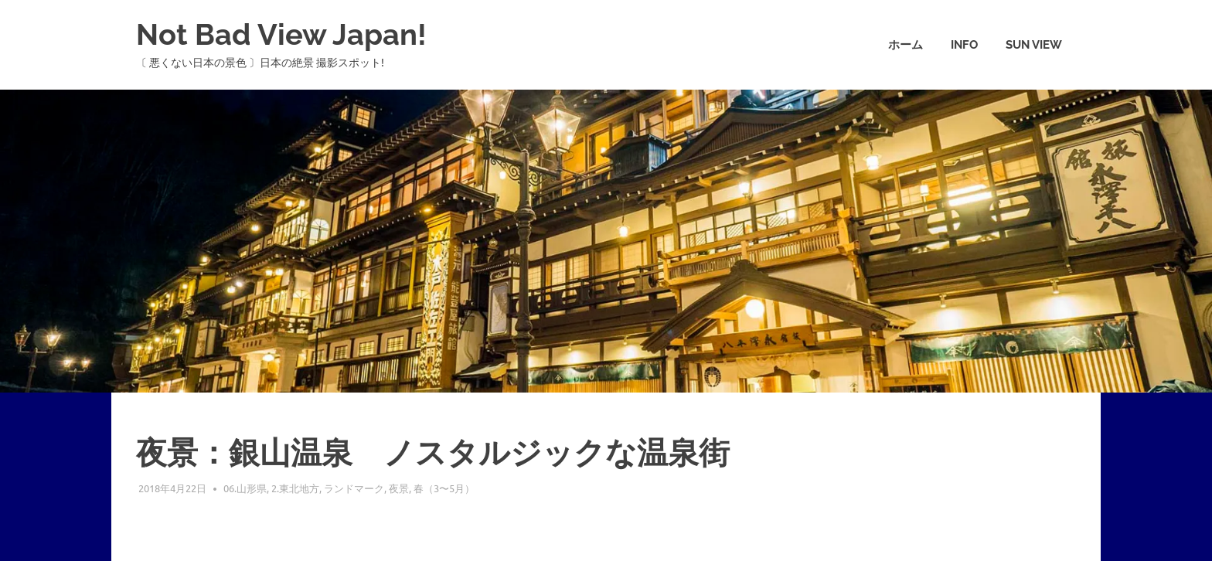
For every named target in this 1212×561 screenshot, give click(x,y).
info (964, 45)
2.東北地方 (295, 488)
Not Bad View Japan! (281, 34)
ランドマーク (354, 488)
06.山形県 (245, 488)
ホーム (905, 45)
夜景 (399, 488)
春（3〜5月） (444, 488)
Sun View (1034, 45)
